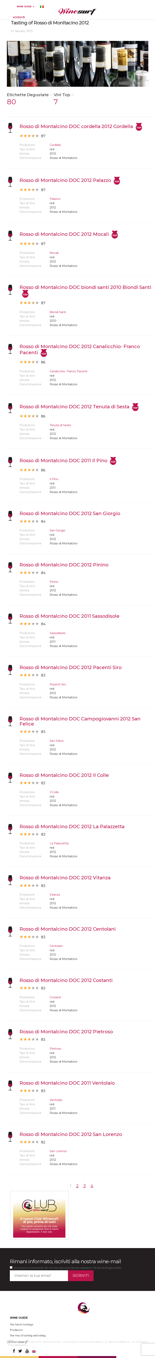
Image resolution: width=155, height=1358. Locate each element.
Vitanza (55, 894)
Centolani (56, 946)
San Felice (57, 741)
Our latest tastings (21, 1324)
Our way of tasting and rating (28, 1335)
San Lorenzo (58, 1151)
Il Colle (54, 792)
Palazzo (55, 199)
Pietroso (55, 1048)
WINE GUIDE (25, 6)
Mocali (54, 253)
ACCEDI (19, 17)
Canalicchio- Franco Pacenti (68, 371)
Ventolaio (56, 1100)
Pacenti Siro (58, 684)
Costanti (55, 997)
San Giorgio (57, 530)
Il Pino (54, 479)
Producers (16, 1330)
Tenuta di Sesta (60, 425)
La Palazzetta (59, 843)
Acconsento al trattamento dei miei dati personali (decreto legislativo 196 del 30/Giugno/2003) (67, 1267)
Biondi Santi (58, 312)
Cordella (55, 145)
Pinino (54, 582)
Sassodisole (57, 633)
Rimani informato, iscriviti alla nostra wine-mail (65, 1261)
